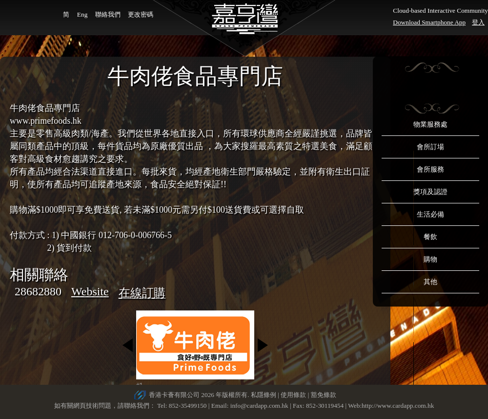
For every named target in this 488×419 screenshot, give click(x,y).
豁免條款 (323, 394)
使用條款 (293, 394)
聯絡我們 (108, 14)
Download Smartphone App (429, 22)
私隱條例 (263, 394)
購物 (430, 259)
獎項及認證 (430, 192)
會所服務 (430, 169)
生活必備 (430, 214)
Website (90, 291)
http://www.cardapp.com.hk (398, 405)
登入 (478, 22)
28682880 (38, 291)
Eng (82, 14)
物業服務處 (430, 124)
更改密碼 (140, 14)
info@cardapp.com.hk (260, 405)
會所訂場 (430, 147)
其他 (430, 282)
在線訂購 (142, 293)
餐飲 (430, 237)
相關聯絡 (39, 274)
